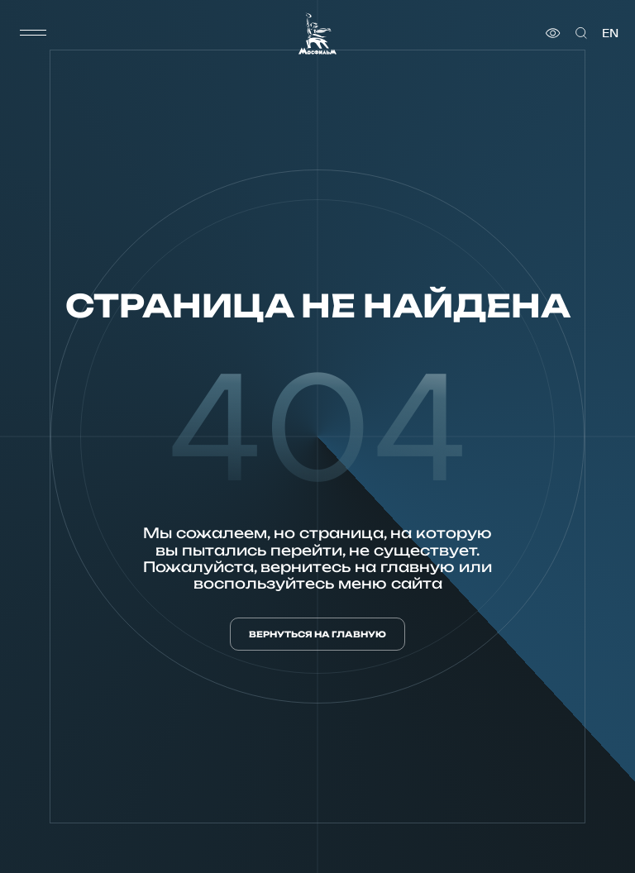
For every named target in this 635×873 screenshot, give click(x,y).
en (610, 33)
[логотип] (317, 33)
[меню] (33, 33)
